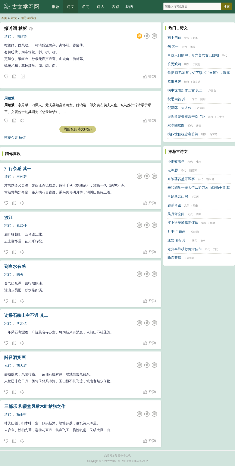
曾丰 (203, 240)
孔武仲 (21, 225)
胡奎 (195, 205)
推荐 (55, 6)
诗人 (100, 6)
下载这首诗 (23, 77)
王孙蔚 (21, 176)
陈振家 (190, 258)
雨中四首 (174, 38)
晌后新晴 (174, 258)
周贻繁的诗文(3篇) (78, 129)
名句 (86, 6)
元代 (7, 365)
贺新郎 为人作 (179, 108)
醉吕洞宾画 (15, 357)
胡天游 (21, 365)
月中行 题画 (176, 231)
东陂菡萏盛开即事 (181, 179)
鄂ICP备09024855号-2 (135, 461)
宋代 (7, 225)
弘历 (196, 196)
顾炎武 (196, 81)
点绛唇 (172, 170)
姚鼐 (212, 223)
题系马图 (174, 205)
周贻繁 (21, 36)
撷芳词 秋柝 (29, 18)
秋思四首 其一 (178, 99)
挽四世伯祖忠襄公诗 (182, 134)
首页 (4, 18)
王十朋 (220, 116)
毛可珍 (213, 134)
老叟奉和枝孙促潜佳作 (184, 249)
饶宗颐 (195, 231)
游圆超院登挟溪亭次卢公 (186, 116)
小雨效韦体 (176, 161)
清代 (7, 36)
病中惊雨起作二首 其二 (185, 90)
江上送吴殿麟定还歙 (182, 223)
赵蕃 (195, 38)
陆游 (203, 99)
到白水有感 (15, 266)
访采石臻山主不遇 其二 (26, 315)
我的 (129, 6)
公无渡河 (174, 64)
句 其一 (173, 46)
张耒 (198, 161)
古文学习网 (26, 6)
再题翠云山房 (177, 196)
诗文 (71, 6)
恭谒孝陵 (174, 81)
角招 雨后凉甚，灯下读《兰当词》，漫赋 (198, 73)
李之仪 (21, 323)
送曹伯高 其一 (178, 240)
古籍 (115, 6)
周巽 (198, 214)
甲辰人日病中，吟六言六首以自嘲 (193, 55)
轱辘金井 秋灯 (15, 137)
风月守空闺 (176, 214)
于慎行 (196, 64)
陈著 (19, 274)
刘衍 (215, 249)
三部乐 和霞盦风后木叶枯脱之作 (34, 406)
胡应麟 (210, 179)
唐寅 (198, 125)
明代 (186, 64)
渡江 (8, 217)
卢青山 (212, 90)
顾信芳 (193, 170)
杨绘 (192, 46)
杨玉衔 (21, 414)
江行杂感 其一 (17, 168)
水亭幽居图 (176, 125)
